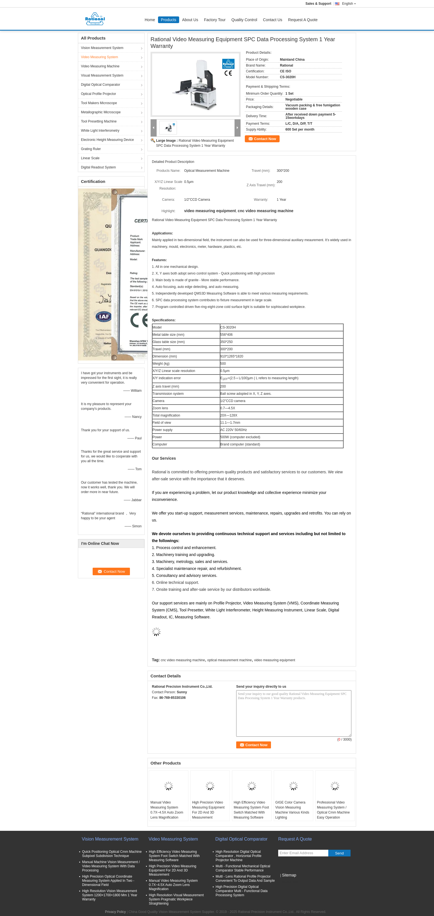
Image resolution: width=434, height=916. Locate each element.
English (349, 4)
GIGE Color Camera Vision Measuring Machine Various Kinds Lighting (292, 809)
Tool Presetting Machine (99, 121)
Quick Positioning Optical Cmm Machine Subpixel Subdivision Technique (112, 854)
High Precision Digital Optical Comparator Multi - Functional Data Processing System (242, 891)
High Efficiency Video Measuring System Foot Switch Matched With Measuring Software (251, 809)
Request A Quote (303, 20)
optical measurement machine (229, 660)
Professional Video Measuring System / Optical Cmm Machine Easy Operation (333, 809)
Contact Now (265, 139)
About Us (190, 20)
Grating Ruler (91, 149)
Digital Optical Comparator (100, 85)
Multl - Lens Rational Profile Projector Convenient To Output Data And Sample (245, 879)
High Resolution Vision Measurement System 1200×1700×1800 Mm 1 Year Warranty (109, 895)
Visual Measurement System (102, 75)
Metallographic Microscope (101, 112)
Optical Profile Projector (98, 94)
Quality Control (244, 20)
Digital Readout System (98, 167)
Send (339, 853)
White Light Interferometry (100, 131)
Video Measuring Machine (100, 66)
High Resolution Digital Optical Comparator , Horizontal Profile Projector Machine (239, 856)
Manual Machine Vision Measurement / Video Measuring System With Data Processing (111, 866)
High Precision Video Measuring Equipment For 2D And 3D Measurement (208, 809)
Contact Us (272, 20)
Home (150, 20)
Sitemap (289, 875)
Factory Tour (215, 20)
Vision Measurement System (102, 48)
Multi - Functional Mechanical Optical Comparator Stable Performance (243, 868)
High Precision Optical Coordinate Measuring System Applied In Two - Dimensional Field (108, 881)
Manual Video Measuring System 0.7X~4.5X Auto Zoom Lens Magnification (167, 809)
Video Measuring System (99, 57)
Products (168, 20)
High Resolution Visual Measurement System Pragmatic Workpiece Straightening (176, 899)
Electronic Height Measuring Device (107, 140)
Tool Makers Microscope (99, 103)
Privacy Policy (115, 912)
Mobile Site (288, 882)
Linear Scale (90, 158)
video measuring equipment (274, 660)
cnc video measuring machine (183, 660)
